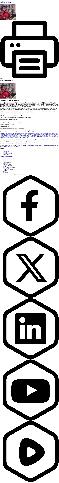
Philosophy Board (6, 154)
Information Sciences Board (7, 153)
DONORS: (4, 163)
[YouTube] (31, 420)
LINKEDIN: (5, 159)
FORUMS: (4, 171)
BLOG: (4, 162)
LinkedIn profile (16, 146)
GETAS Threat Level (6, 156)
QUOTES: (4, 172)
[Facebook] (31, 236)
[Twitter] (31, 297)
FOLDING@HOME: (6, 167)
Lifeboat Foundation (8, 174)
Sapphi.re (21, 174)
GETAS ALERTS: (6, 160)
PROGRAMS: (5, 168)
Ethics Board (5, 152)
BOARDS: (4, 164)
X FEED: (4, 161)
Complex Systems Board (7, 150)
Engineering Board (6, 151)
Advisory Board (6, 2)
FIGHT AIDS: (5, 165)
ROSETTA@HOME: (6, 169)
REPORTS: (4, 166)
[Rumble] (31, 481)
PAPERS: (4, 170)
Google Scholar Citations (6, 146)
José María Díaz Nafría (4, 102)
